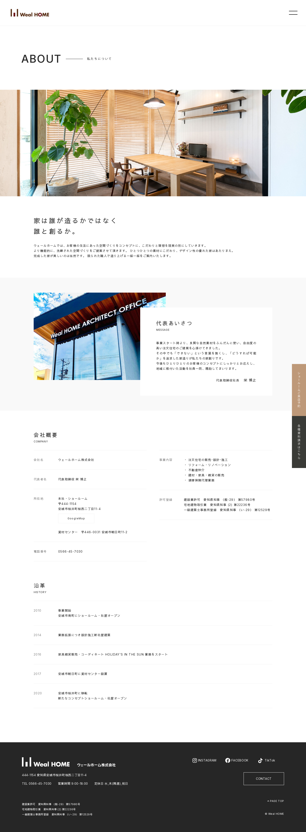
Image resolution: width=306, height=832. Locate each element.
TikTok (266, 760)
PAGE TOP (275, 801)
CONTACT (264, 778)
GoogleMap (76, 518)
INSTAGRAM (204, 760)
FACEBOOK (236, 760)
